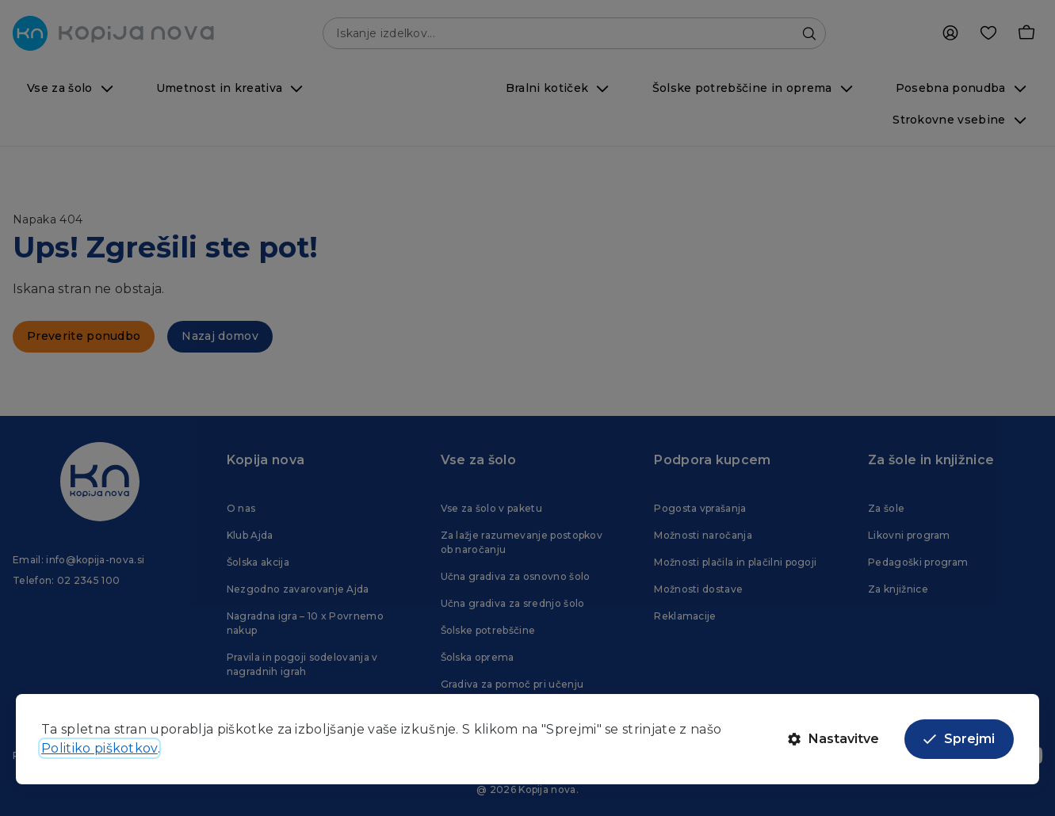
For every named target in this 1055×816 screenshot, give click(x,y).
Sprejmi (959, 738)
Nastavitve (833, 738)
